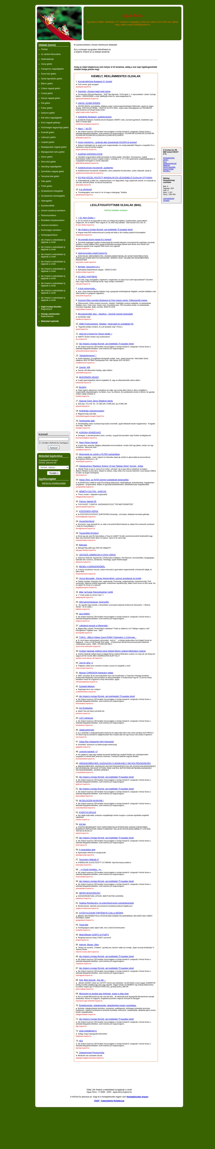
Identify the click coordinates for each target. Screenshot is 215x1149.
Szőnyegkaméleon (49, 235)
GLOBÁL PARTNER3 (87, 277)
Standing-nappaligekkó (51, 166)
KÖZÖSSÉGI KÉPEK (88, 511)
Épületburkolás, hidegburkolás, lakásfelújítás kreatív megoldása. (108, 1005)
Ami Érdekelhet (86, 708)
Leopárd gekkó (47, 142)
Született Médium (87, 686)
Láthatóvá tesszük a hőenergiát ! (93, 625)
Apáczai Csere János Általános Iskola (96, 401)
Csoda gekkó (47, 93)
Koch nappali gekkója (50, 122)
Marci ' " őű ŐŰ (85, 129)
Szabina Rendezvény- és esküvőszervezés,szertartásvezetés (106, 903)
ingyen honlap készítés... (168, 170)
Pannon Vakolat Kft (87, 501)
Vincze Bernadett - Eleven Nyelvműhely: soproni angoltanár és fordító (110, 578)
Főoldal (44, 49)
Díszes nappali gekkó (50, 98)
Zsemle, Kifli (84, 367)
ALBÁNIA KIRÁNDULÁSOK (90, 154)
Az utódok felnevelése (51, 54)
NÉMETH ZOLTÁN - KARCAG (92, 491)
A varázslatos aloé (87, 849)
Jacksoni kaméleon (49, 225)
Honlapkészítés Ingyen (137, 1097)
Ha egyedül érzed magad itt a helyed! (94, 239)
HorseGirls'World (86, 521)
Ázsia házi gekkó (48, 74)
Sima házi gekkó (48, 162)
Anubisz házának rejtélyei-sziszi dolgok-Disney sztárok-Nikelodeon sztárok (112, 651)
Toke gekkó (46, 181)
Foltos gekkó (46, 108)
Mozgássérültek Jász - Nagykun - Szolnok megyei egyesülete (105, 314)
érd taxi (82, 824)
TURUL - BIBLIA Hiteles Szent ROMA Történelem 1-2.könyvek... (107, 637)
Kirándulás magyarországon (91, 411)
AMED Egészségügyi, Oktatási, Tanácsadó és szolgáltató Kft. (106, 324)
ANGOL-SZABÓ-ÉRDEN (89, 103)
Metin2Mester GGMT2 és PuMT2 (94, 935)
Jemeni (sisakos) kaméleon (53, 210)
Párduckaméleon (48, 215)
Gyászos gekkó (48, 113)
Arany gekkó (46, 64)
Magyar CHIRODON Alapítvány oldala (96, 673)
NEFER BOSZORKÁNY (89, 893)
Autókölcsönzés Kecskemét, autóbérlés (95, 168)
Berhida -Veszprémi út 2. (89, 267)
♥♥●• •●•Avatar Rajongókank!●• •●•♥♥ (96, 592)
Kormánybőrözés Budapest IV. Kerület (95, 81)
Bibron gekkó (47, 83)
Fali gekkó (45, 103)
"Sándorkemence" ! (87, 355)
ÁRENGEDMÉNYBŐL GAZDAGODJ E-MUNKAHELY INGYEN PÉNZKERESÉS (115, 763)
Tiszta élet (83, 925)
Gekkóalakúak (47, 59)
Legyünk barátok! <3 (88, 751)
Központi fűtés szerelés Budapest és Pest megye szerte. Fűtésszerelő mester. (113, 300)
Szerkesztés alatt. (87, 421)
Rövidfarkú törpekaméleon (52, 220)
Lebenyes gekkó (48, 137)
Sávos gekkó (47, 157)
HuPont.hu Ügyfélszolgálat (54, 483)
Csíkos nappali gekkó (50, 88)
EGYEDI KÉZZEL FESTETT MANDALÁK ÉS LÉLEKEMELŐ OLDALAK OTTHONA (115, 178)
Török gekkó (46, 186)
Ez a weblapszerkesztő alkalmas (169, 163)
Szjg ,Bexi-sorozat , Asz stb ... (92, 980)
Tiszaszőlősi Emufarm (89, 533)
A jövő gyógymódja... (87, 288)
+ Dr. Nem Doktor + (86, 218)
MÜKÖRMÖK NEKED (89, 377)
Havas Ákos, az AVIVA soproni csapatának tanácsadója (103, 480)
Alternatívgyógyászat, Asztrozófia (94, 602)
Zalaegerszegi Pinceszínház (91, 1052)
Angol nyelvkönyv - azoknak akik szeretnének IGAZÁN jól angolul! (107, 142)
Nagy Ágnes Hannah (88, 442)
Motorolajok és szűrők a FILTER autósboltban (99, 454)
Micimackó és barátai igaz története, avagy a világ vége (104, 994)
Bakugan (83, 545)
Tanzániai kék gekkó (50, 176)
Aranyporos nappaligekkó (52, 69)
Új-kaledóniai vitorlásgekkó (53, 196)
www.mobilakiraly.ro (88, 1031)
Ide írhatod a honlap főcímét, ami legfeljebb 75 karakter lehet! (105, 229)
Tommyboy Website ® (89, 859)
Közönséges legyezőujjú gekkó (55, 127)
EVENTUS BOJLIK (87, 812)
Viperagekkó (46, 201)
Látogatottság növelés (168, 199)
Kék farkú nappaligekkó (51, 118)
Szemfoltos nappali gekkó (52, 171)
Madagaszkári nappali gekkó (54, 147)
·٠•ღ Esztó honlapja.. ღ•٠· (90, 869)
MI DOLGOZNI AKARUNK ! (91, 800)
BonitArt (82, 387)
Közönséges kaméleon (51, 230)
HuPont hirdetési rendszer (116, 210)
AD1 (81, 1041)
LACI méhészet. (86, 718)
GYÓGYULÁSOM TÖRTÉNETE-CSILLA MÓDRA (101, 913)
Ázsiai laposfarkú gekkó (51, 78)
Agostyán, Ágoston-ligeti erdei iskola (94, 91)
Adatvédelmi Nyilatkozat (112, 1101)
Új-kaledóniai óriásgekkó (52, 191)
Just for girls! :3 (86, 663)
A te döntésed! (85, 189)
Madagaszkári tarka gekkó (52, 152)
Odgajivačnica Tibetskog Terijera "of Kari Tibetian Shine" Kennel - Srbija (111, 466)
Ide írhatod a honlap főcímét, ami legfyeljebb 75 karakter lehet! (107, 696)
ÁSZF (96, 1101)
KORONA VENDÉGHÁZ (90, 432)
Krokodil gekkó (47, 132)
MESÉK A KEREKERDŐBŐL (92, 566)
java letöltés (84, 614)
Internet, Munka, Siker (89, 944)
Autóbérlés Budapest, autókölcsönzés (95, 117)
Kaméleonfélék (47, 205)
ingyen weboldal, (169, 167)
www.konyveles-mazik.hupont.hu (92, 253)
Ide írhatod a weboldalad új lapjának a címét (53, 241)
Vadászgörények (86, 730)
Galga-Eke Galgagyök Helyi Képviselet (96, 742)
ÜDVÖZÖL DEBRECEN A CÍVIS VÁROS (97, 555)
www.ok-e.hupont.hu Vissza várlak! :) (95, 334)
